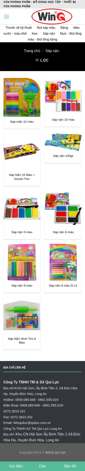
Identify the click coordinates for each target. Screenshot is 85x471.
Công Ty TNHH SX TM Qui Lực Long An (32, 428)
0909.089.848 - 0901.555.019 (36, 400)
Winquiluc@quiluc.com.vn (32, 423)
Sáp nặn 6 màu (63, 232)
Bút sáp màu (46, 27)
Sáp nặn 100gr (63, 156)
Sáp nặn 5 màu (21, 232)
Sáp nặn (49, 33)
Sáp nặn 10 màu (63, 119)
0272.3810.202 (21, 417)
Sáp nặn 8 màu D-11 (63, 285)
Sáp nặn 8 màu (21, 285)
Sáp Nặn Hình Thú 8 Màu (22, 340)
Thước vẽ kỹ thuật (19, 27)
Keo (35, 33)
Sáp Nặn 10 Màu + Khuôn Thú (22, 177)
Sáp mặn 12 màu (22, 121)
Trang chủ (32, 51)
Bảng (64, 27)
